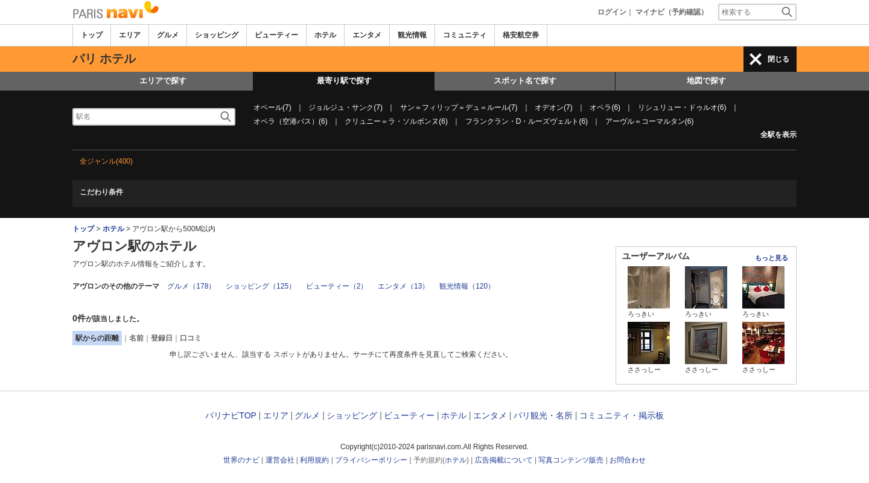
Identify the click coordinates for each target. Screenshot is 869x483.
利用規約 (314, 460)
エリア (130, 35)
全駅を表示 (778, 134)
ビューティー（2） (337, 286)
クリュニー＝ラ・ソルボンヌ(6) (396, 121)
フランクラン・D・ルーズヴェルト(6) (526, 121)
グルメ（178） (191, 286)
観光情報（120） (467, 286)
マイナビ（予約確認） (671, 12)
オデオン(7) (554, 107)
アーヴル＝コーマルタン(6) (649, 121)
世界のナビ (241, 460)
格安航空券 (521, 35)
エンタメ (366, 35)
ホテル (325, 35)
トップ (92, 35)
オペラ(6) (605, 107)
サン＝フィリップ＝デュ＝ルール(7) (459, 107)
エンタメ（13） (403, 286)
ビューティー (276, 35)
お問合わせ (628, 460)
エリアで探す (162, 80)
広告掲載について (504, 460)
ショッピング (216, 35)
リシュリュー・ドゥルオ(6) (682, 107)
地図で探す (706, 80)
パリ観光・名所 (543, 415)
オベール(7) (272, 107)
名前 (136, 338)
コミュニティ (464, 35)
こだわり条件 (101, 192)
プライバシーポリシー (371, 460)
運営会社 (280, 460)
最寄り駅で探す (344, 80)
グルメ (168, 35)
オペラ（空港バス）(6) (290, 121)
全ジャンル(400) (106, 161)
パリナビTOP (230, 415)
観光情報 (412, 35)
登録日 (162, 338)
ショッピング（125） (261, 286)
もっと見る (771, 257)
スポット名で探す (525, 80)
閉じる (778, 59)
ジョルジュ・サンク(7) (345, 107)
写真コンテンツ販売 (570, 460)
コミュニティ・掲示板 (621, 415)
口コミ (191, 338)
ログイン (611, 12)
